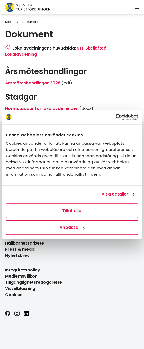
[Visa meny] (137, 7)
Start (8, 22)
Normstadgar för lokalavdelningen (41, 108)
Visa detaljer (115, 194)
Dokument (30, 22)
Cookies (13, 295)
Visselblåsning (20, 288)
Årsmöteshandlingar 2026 (32, 83)
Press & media (20, 249)
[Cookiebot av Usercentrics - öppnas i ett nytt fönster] (115, 117)
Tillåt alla (72, 210)
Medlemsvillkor (21, 276)
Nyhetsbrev (17, 255)
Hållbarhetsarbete (24, 243)
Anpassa (72, 227)
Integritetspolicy (22, 270)
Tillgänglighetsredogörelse (33, 282)
